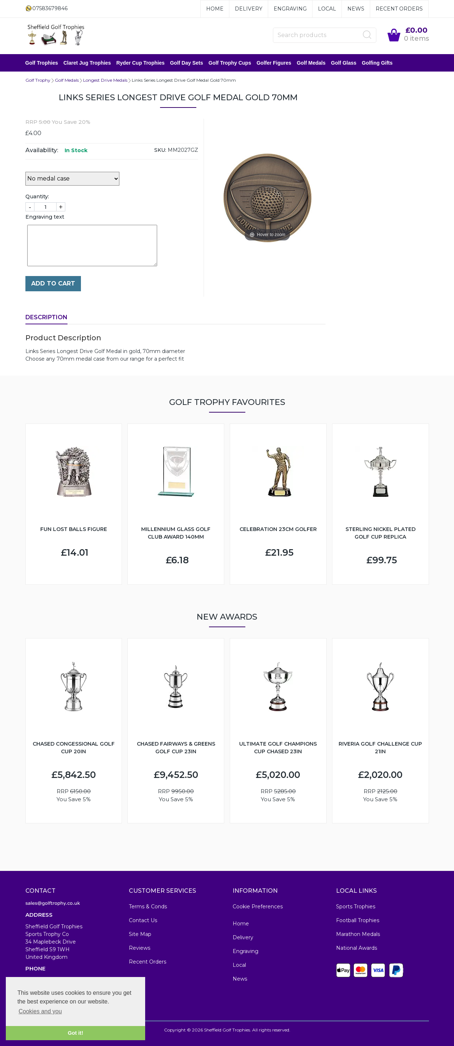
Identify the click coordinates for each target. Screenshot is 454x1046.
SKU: (160, 150)
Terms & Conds (148, 906)
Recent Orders (399, 8)
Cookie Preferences (258, 906)
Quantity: (37, 196)
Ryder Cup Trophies (140, 63)
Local (327, 8)
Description (46, 317)
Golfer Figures (274, 63)
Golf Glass (343, 63)
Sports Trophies (355, 906)
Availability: (41, 150)
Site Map (140, 934)
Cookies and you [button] (40, 1011)
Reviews (139, 948)
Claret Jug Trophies (87, 63)
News (355, 8)
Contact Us (143, 920)
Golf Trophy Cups (230, 63)
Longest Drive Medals (105, 80)
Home (215, 8)
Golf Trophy (37, 80)
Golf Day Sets (186, 63)
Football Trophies (357, 920)
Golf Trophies (41, 63)
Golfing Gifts (377, 63)
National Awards (356, 948)
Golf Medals (311, 63)
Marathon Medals (358, 934)
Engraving (290, 8)
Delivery (248, 8)
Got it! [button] (75, 1033)
